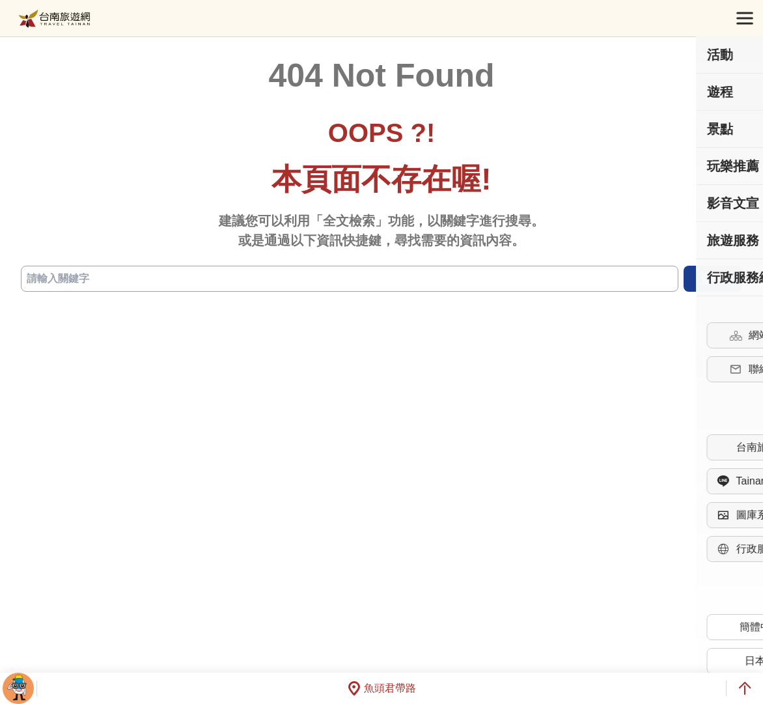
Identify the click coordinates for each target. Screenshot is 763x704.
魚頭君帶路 (381, 688)
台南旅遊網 (54, 18)
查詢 (713, 279)
